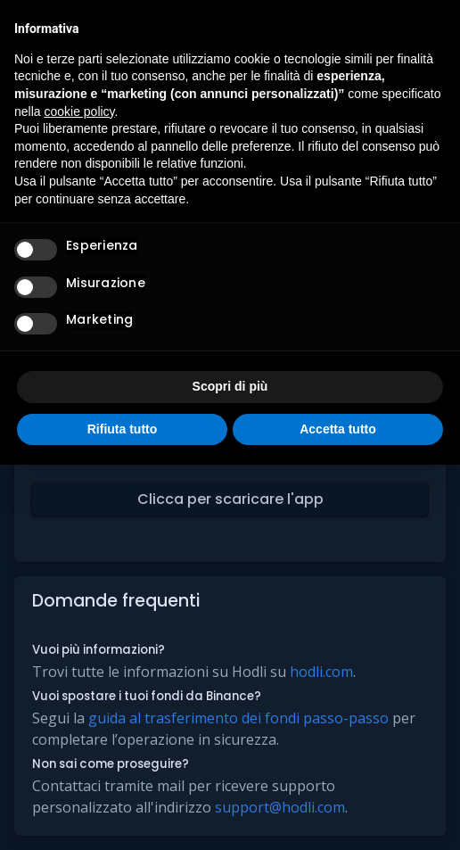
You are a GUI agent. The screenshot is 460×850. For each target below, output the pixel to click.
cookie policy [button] (79, 111)
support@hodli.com (280, 807)
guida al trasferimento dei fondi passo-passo (238, 718)
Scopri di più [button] (230, 386)
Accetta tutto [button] (338, 429)
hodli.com (321, 671)
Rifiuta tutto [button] (122, 429)
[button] (230, 499)
